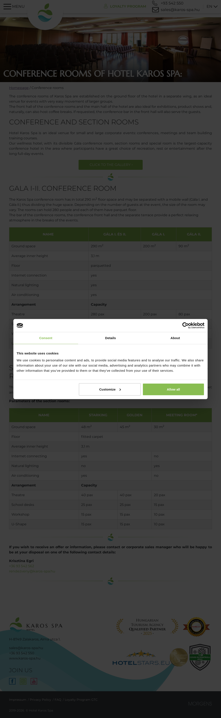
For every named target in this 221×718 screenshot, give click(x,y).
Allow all (173, 389)
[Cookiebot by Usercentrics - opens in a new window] (185, 325)
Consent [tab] (45, 338)
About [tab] (175, 338)
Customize (110, 389)
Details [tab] (110, 338)
